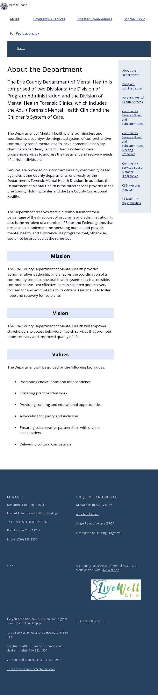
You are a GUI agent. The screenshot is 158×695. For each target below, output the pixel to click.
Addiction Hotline (87, 514)
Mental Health (13, 6)
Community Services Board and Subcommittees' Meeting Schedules (133, 143)
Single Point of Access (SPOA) (95, 523)
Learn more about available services (31, 669)
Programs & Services (49, 19)
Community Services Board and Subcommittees (132, 117)
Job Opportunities (131, 201)
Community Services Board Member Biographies (132, 169)
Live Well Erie (110, 570)
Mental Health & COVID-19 (94, 505)
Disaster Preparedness (94, 19)
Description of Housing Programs (98, 533)
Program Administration (132, 86)
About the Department (130, 72)
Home (21, 48)
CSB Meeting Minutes (131, 187)
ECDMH (128, 199)
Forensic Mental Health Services (133, 99)
